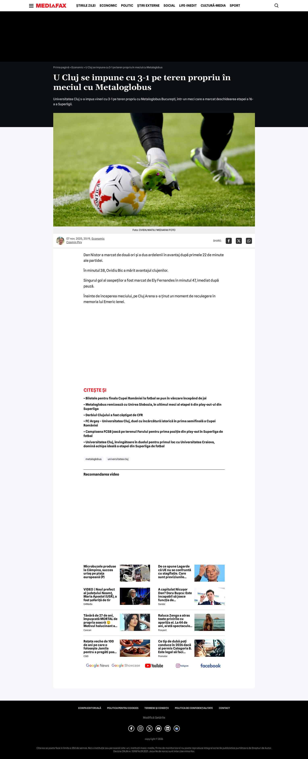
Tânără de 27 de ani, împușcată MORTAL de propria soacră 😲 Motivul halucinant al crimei (100, 621)
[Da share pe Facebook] (229, 241)
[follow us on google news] (98, 666)
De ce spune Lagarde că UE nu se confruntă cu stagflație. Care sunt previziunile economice (174, 572)
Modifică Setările (154, 717)
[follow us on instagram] (182, 666)
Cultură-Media (213, 5)
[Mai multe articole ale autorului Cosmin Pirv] (60, 241)
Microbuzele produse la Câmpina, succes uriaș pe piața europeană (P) (100, 572)
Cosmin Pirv (74, 242)
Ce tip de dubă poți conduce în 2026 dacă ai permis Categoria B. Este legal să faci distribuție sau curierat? (175, 647)
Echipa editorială (89, 708)
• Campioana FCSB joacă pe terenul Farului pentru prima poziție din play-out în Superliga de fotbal (153, 434)
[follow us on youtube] (154, 666)
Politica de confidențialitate (194, 708)
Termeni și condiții (156, 708)
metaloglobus (94, 459)
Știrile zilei (86, 5)
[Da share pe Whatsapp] (249, 241)
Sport (235, 5)
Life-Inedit (188, 5)
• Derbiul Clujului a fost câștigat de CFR (113, 415)
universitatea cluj (118, 459)
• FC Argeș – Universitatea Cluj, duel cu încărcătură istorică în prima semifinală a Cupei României (150, 423)
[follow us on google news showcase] (126, 666)
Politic (127, 5)
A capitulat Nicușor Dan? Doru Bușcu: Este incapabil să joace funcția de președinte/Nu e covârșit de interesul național (175, 595)
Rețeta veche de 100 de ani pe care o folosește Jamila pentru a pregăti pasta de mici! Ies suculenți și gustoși (100, 647)
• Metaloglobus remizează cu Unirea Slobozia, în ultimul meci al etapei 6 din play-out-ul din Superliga (152, 407)
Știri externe (148, 5)
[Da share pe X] (239, 241)
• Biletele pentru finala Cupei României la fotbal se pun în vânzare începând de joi (145, 398)
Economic (108, 5)
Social (169, 5)
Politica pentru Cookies (122, 708)
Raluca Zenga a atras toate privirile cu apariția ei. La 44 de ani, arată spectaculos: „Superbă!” (175, 621)
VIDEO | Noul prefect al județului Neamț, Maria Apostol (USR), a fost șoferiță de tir (100, 595)
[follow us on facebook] (210, 666)
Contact (224, 708)
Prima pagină (61, 67)
